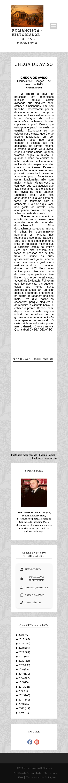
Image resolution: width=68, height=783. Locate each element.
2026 (21, 635)
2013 (21, 691)
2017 (21, 674)
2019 (21, 665)
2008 (21, 712)
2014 (21, 687)
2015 (21, 682)
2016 (21, 678)
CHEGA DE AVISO (33, 64)
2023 (21, 648)
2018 (21, 669)
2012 (21, 695)
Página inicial (47, 455)
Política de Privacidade (27, 773)
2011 (21, 699)
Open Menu (53, 26)
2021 (21, 656)
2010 (21, 704)
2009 (21, 708)
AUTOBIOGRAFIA (31, 569)
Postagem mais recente (24, 455)
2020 (21, 661)
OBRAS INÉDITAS (30, 602)
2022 (21, 652)
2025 (21, 639)
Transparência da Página (41, 777)
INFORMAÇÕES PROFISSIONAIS (32, 578)
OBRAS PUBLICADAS (32, 595)
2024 (21, 643)
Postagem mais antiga (44, 458)
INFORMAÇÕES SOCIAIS (34, 587)
